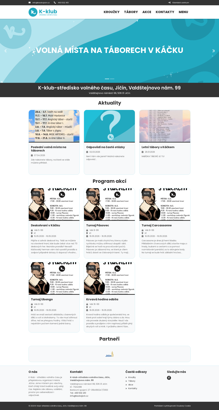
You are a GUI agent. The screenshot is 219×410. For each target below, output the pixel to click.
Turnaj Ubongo (42, 299)
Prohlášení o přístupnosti (165, 406)
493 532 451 (63, 2)
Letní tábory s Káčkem (158, 147)
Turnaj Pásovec (97, 225)
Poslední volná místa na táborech (48, 148)
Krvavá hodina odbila (102, 299)
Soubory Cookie (184, 406)
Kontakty (131, 388)
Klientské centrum (181, 2)
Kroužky (130, 377)
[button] (183, 12)
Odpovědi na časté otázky (105, 147)
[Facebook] (169, 378)
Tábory (130, 381)
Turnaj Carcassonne (157, 225)
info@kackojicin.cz (41, 2)
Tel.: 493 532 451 (78, 393)
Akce (129, 384)
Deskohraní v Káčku (45, 225)
